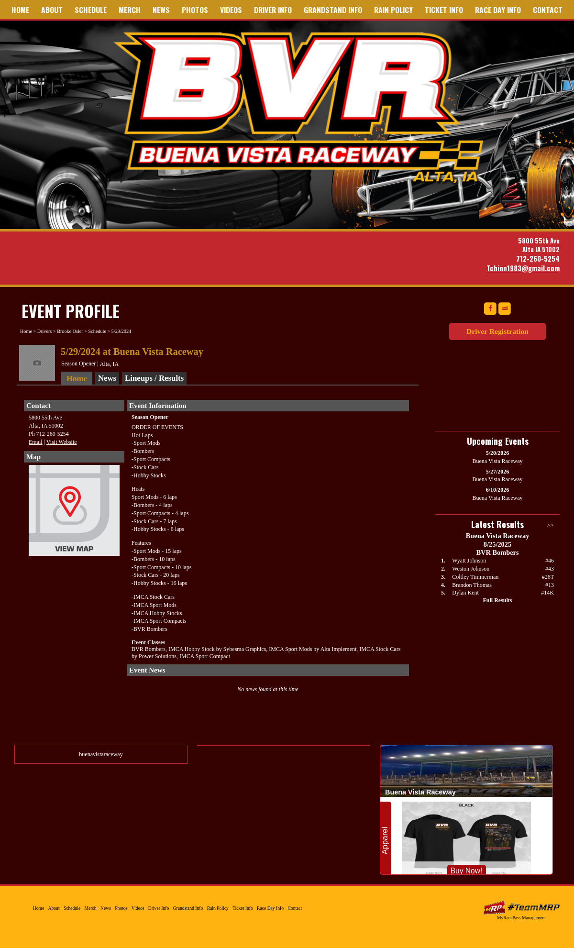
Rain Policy (393, 9)
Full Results (497, 600)
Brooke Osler (70, 331)
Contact (548, 9)
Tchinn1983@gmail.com (523, 268)
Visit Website (61, 442)
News (161, 9)
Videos (231, 9)
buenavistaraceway (100, 754)
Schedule (91, 9)
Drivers (44, 331)
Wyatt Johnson (469, 560)
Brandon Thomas (472, 585)
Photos (195, 9)
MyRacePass (521, 907)
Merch (130, 9)
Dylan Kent (465, 592)
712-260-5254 (538, 259)
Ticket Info (444, 9)
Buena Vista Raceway (302, 107)
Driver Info (273, 9)
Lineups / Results (154, 378)
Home (20, 9)
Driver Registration (497, 331)
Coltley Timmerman (475, 576)
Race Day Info (498, 9)
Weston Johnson (470, 568)
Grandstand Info (333, 9)
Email (36, 442)
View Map (74, 513)
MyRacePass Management (521, 917)
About (52, 9)
